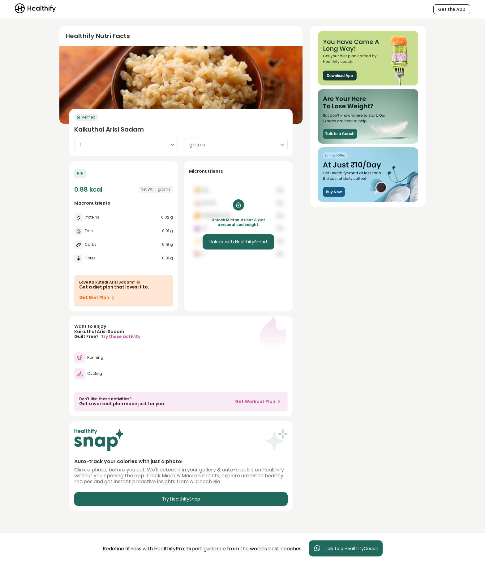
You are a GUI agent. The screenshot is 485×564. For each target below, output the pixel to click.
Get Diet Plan (98, 298)
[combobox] (126, 144)
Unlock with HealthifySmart (238, 242)
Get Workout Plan (259, 401)
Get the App (452, 9)
